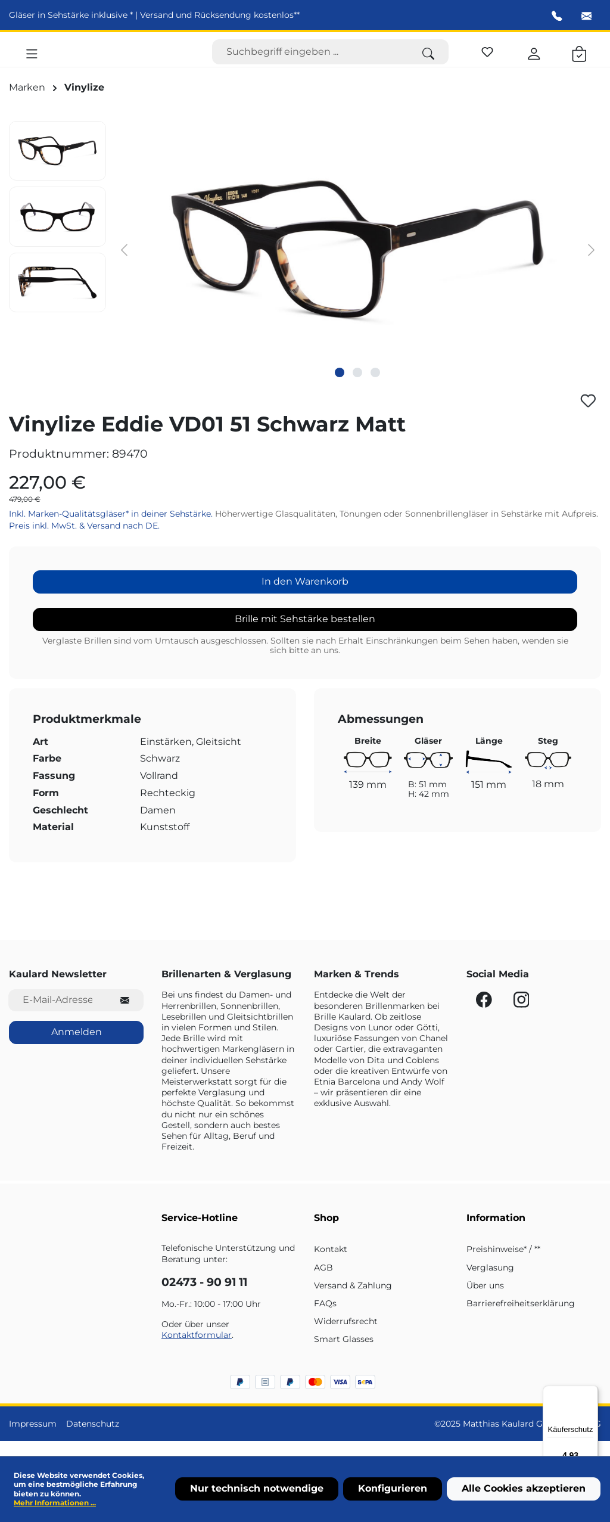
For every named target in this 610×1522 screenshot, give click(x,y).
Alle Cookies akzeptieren (524, 1488)
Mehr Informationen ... (55, 1502)
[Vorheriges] (124, 264)
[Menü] (32, 59)
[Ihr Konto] (534, 59)
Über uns (485, 1300)
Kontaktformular (196, 1349)
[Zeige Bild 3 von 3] (375, 387)
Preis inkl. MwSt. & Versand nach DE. (84, 540)
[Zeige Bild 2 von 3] (357, 387)
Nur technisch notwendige (256, 1488)
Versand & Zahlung (353, 1300)
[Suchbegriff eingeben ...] (310, 59)
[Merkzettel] (487, 57)
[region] (305, 264)
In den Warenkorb (305, 596)
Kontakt (330, 1264)
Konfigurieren (392, 1488)
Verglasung (490, 1281)
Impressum (33, 1438)
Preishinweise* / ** (503, 1264)
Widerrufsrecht (346, 1336)
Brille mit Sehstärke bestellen (305, 633)
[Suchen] (428, 59)
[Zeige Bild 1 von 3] (339, 387)
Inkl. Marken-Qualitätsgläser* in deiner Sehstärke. (112, 528)
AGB (323, 1281)
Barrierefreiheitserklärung (520, 1318)
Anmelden (76, 1046)
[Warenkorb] (579, 59)
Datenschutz (92, 1438)
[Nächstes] (591, 264)
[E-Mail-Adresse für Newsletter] (57, 1015)
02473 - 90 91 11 (204, 1297)
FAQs (325, 1318)
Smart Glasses (344, 1354)
